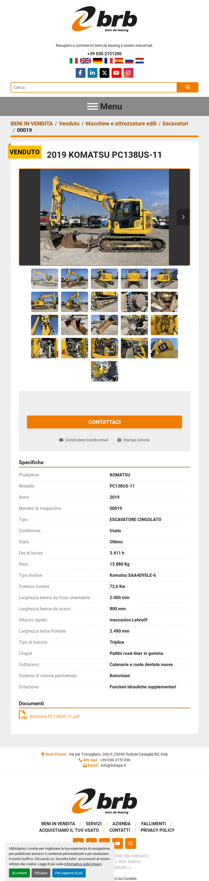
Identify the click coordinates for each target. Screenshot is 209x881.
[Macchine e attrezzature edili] (121, 123)
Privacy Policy (157, 830)
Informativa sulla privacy (83, 864)
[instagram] (128, 73)
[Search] (94, 87)
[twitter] (104, 73)
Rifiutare (41, 873)
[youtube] (116, 73)
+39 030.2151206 (104, 53)
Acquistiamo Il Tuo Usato (69, 830)
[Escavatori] (175, 123)
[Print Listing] (133, 440)
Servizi (94, 823)
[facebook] (80, 73)
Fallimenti (153, 823)
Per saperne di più (69, 873)
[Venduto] (69, 123)
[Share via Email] (86, 440)
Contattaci (104, 422)
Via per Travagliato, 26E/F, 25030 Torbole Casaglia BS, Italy (118, 754)
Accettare (19, 873)
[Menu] (92, 106)
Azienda (121, 823)
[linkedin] (92, 73)
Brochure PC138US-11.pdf (49, 716)
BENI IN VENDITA (58, 823)
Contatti (119, 830)
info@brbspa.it (113, 765)
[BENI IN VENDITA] (32, 123)
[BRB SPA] (104, 800)
